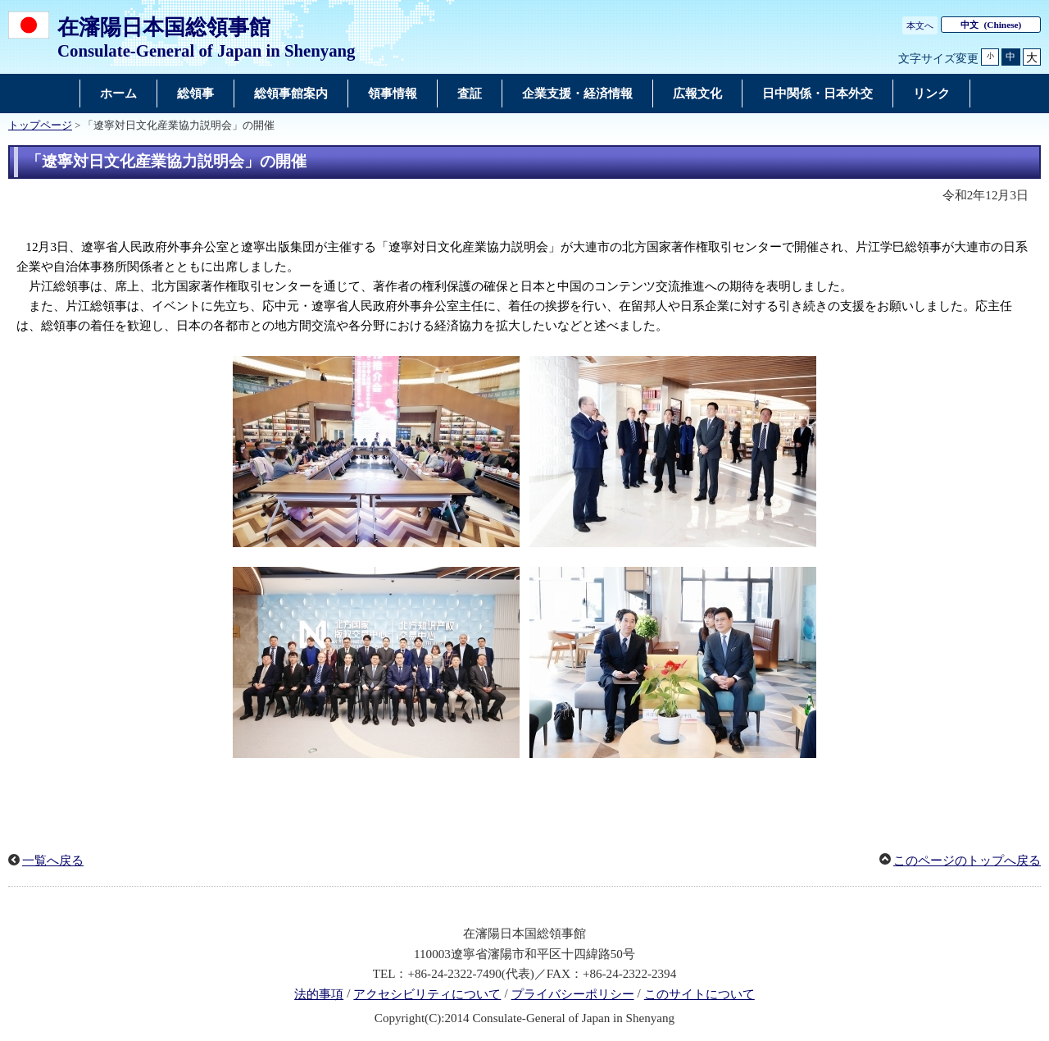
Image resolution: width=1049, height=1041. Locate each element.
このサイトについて (699, 994)
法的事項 (318, 994)
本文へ (919, 25)
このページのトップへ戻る (967, 860)
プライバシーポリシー (572, 994)
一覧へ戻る (53, 860)
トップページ (40, 125)
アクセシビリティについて (427, 994)
